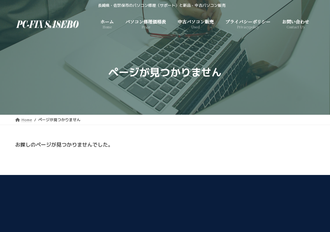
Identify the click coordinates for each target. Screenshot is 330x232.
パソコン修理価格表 (155, 181)
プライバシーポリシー (205, 181)
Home (75, 181)
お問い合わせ (249, 181)
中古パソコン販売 (108, 181)
